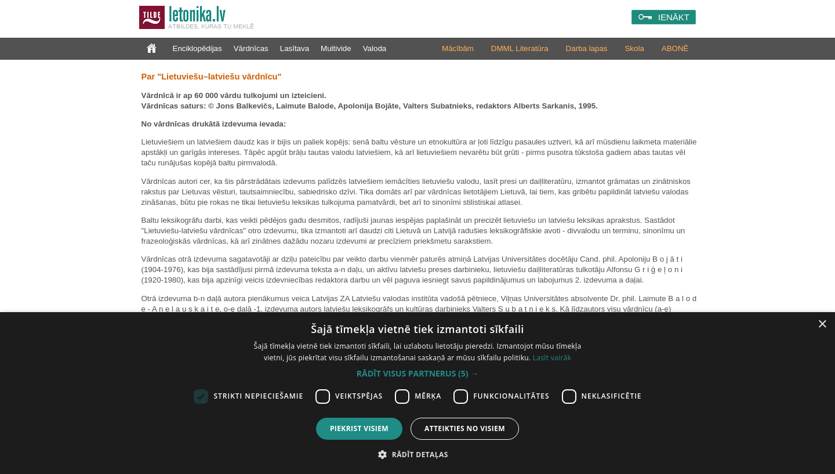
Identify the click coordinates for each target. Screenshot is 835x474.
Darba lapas (587, 48)
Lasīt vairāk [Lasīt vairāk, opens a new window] (552, 358)
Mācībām (458, 48)
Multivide (336, 48)
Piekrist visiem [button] (359, 428)
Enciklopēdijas (197, 48)
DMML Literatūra (520, 48)
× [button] (822, 324)
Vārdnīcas (251, 48)
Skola (634, 48)
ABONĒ (675, 48)
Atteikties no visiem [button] (464, 428)
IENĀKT (673, 17)
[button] (417, 373)
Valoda (375, 48)
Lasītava (294, 48)
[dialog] (417, 393)
